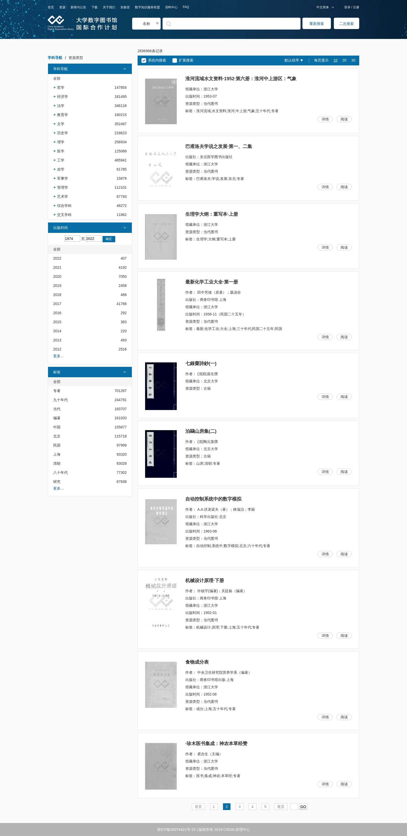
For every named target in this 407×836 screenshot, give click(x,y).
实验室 (125, 7)
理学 (60, 142)
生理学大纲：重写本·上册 (211, 214)
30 (353, 60)
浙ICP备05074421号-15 (176, 829)
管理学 (62, 187)
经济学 (62, 97)
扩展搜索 (186, 60)
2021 (57, 267)
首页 (51, 7)
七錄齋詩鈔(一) (200, 363)
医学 (60, 151)
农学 (60, 169)
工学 (60, 160)
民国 (56, 445)
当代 (56, 409)
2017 (57, 304)
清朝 (56, 463)
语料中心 (171, 7)
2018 (57, 295)
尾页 (280, 807)
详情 (325, 119)
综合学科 (64, 206)
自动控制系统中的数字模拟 (213, 499)
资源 (62, 7)
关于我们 (109, 7)
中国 (56, 427)
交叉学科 (64, 215)
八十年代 (60, 472)
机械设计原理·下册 (204, 580)
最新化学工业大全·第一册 (211, 282)
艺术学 (62, 196)
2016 (57, 313)
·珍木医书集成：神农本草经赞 (216, 743)
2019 (57, 286)
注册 (355, 7)
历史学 (62, 133)
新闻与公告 (78, 7)
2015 (57, 322)
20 (344, 60)
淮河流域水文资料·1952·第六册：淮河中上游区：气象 (240, 78)
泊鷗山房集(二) (200, 431)
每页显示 (321, 60)
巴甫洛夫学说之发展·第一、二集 (218, 146)
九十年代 (60, 400)
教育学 (62, 115)
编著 (56, 418)
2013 (57, 340)
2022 (57, 258)
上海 (56, 454)
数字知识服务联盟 (147, 7)
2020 (57, 276)
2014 (57, 331)
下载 (94, 7)
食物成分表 (197, 662)
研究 (56, 482)
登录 (347, 7)
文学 (60, 124)
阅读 (344, 119)
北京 (56, 436)
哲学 (60, 87)
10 (335, 60)
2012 (57, 349)
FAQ (186, 7)
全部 (56, 78)
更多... (58, 356)
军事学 (62, 178)
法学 (60, 106)
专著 (56, 391)
